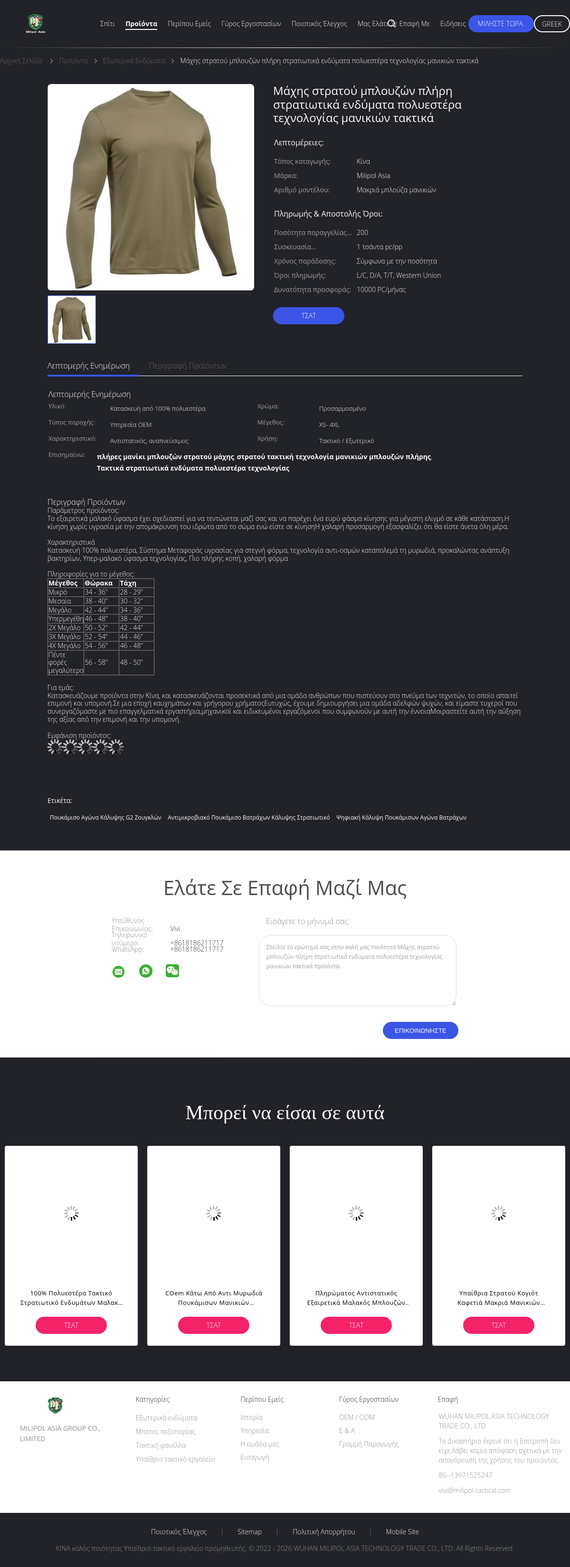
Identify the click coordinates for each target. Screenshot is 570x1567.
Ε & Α (347, 1430)
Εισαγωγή (254, 1457)
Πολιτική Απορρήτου (324, 1532)
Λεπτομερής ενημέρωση (89, 365)
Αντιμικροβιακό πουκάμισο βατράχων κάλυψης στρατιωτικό (249, 817)
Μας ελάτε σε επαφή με (394, 23)
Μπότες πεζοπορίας (166, 1431)
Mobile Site (402, 1532)
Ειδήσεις (453, 23)
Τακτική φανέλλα (161, 1445)
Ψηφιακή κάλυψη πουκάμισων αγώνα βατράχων (401, 817)
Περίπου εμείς (189, 23)
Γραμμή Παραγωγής (369, 1443)
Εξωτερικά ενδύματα (166, 1417)
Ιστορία (251, 1417)
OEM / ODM (357, 1417)
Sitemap (250, 1532)
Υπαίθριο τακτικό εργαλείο (175, 1458)
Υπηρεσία (254, 1430)
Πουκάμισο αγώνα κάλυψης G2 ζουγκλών (106, 817)
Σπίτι (107, 23)
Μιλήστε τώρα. (501, 23)
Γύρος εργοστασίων (251, 23)
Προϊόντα (141, 23)
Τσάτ (309, 315)
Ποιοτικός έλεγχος (319, 23)
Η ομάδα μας (259, 1443)
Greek (552, 23)
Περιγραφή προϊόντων (188, 365)
